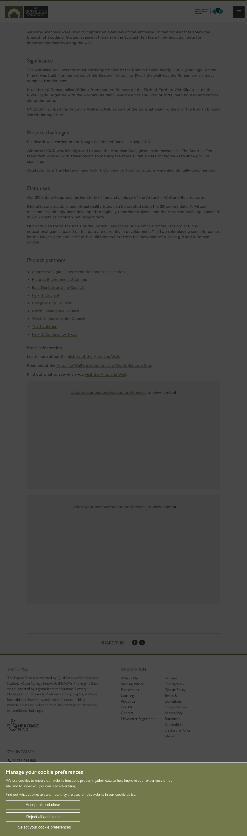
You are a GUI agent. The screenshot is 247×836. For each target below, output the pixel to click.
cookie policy (125, 794)
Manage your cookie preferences (44, 772)
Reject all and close (43, 817)
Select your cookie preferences (44, 827)
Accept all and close (43, 805)
